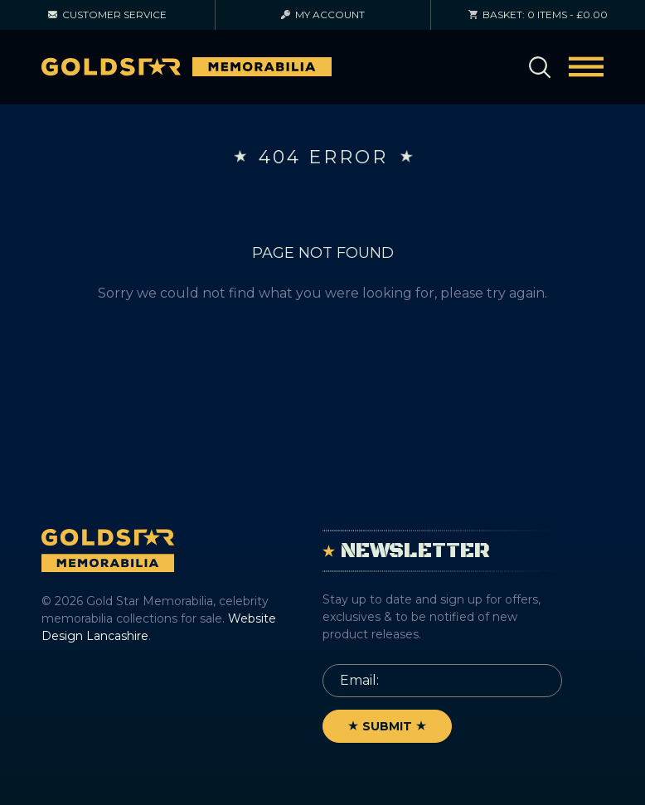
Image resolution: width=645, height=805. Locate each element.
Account (323, 14)
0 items (538, 14)
